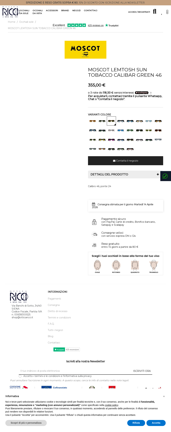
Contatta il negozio (127, 163)
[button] (164, 396)
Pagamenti (54, 301)
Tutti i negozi (55, 333)
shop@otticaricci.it (22, 320)
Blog (50, 339)
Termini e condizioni (59, 320)
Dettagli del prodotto (109, 177)
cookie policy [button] (111, 405)
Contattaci (54, 345)
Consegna (54, 308)
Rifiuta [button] (136, 422)
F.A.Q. (51, 326)
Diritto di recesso (57, 314)
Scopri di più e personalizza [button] (26, 422)
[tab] (125, 177)
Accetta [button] (156, 422)
